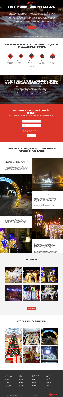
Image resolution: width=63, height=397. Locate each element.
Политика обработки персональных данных (28, 395)
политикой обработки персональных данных (30, 130)
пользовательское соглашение (32, 128)
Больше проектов (31, 308)
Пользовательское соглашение (11, 395)
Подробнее (31, 27)
